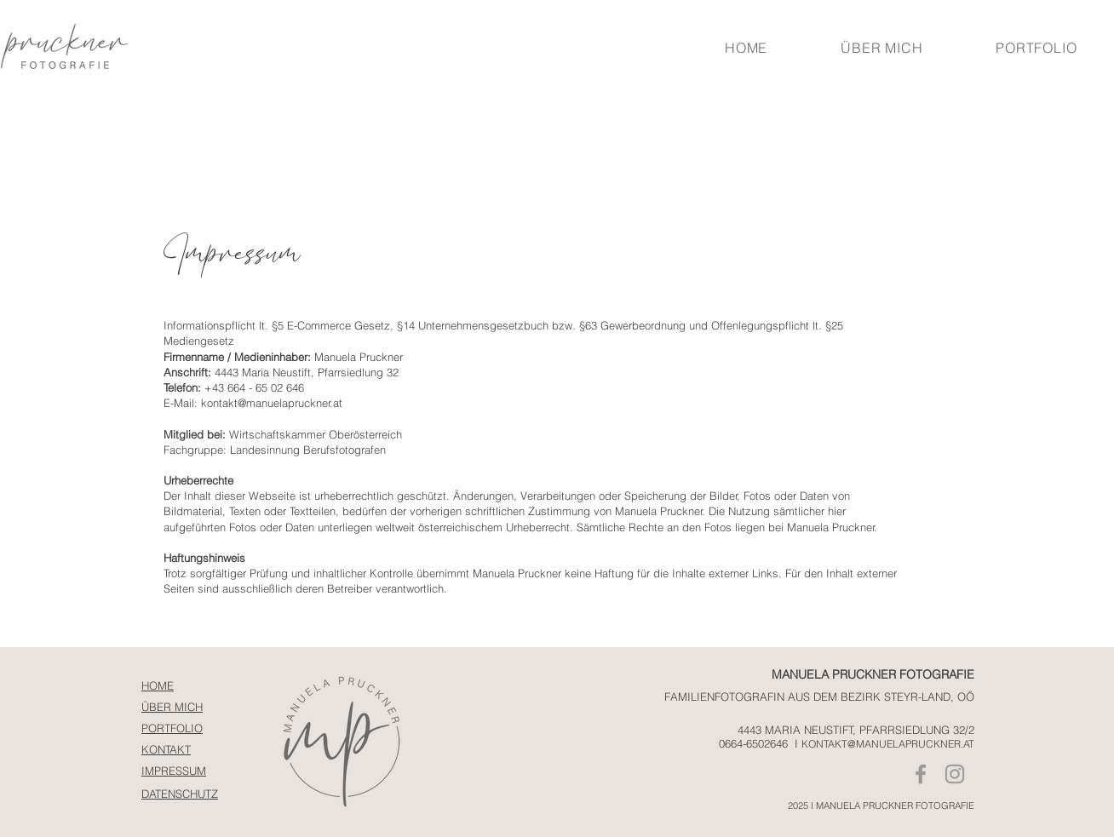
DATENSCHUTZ (179, 793)
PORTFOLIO (172, 728)
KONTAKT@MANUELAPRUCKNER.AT (887, 743)
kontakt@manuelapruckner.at (271, 403)
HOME (157, 685)
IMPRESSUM (173, 770)
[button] (1036, 48)
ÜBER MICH (172, 707)
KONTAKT (166, 749)
